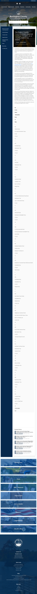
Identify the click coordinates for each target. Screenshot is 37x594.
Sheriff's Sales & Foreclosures (18, 565)
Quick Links (18, 562)
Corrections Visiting (18, 567)
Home (19, 586)
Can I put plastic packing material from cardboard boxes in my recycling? (19, 579)
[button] (26, 22)
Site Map (18, 587)
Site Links (18, 584)
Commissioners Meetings (18, 564)
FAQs (18, 573)
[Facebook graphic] (17, 3)
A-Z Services (4, 48)
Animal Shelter (5, 32)
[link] (33, 1)
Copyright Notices (18, 590)
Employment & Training (5, 40)
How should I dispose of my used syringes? (19, 575)
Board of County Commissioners (5, 29)
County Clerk (4, 34)
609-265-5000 (19, 556)
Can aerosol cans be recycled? (19, 578)
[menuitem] (4, 7)
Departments (4, 37)
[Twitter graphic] (19, 3)
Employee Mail (18, 568)
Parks (3, 43)
